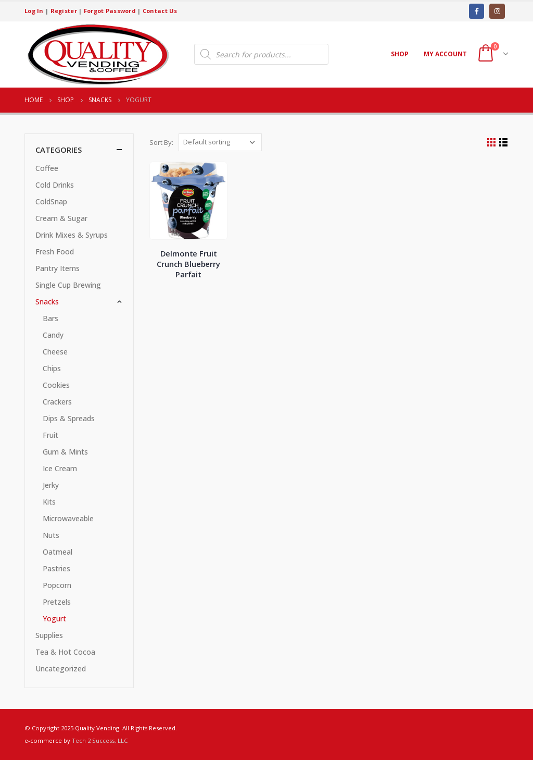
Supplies (49, 635)
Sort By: (161, 142)
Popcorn (57, 585)
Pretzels (57, 602)
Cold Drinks (54, 185)
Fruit (50, 435)
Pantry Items (57, 268)
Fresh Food (54, 251)
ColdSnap (51, 201)
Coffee (46, 168)
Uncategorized (60, 668)
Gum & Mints (65, 452)
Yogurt (54, 618)
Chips (52, 368)
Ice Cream (60, 468)
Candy (53, 335)
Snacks (47, 302)
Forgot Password (110, 11)
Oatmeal (57, 552)
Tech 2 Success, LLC (100, 740)
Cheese (55, 352)
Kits (49, 502)
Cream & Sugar (61, 218)
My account (445, 54)
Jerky (51, 485)
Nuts (51, 535)
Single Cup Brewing (68, 285)
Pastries (56, 568)
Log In (34, 11)
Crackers (57, 402)
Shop (400, 54)
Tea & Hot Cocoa (65, 652)
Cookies (56, 385)
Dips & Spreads (69, 418)
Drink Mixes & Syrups (71, 235)
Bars (50, 318)
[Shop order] (220, 142)
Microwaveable (68, 518)
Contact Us (160, 11)
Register (63, 11)
